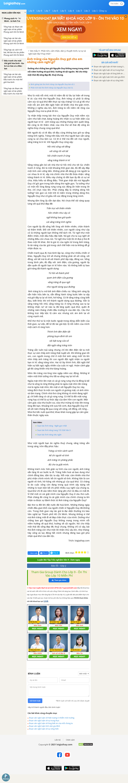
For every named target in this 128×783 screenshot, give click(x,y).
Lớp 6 (55, 10)
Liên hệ (58, 740)
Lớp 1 (95, 10)
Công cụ (103, 10)
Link (46, 601)
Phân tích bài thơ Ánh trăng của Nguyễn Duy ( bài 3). (52, 88)
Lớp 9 (31, 10)
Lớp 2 (87, 10)
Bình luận (32, 553)
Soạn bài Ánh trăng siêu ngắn (49, 434)
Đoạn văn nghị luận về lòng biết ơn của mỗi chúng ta (51, 723)
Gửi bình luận (35, 701)
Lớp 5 (63, 10)
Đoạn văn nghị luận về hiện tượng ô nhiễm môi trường (51, 718)
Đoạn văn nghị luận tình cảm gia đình (44, 726)
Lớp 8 (39, 10)
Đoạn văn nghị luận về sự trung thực (44, 720)
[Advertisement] (110, 99)
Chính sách (70, 740)
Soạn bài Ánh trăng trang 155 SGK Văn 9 (54, 430)
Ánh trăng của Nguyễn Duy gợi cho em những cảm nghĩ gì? (54, 60)
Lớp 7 (47, 10)
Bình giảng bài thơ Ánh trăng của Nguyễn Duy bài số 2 (53, 84)
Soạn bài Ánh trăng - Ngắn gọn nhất (52, 426)
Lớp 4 (71, 10)
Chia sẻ (44, 553)
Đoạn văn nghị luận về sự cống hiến (44, 729)
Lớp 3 (79, 10)
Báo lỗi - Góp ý (58, 565)
